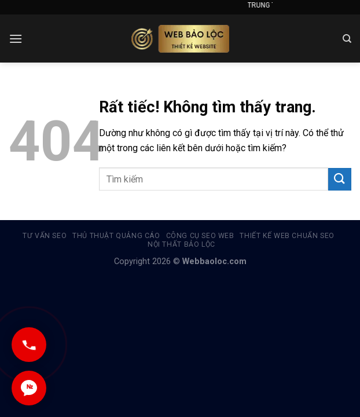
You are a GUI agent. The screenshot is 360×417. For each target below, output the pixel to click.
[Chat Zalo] (29, 388)
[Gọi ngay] (29, 344)
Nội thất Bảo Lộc (181, 244)
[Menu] (16, 38)
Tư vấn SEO (45, 236)
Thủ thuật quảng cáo (116, 236)
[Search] (347, 39)
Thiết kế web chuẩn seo (287, 236)
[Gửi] (339, 179)
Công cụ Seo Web (200, 236)
